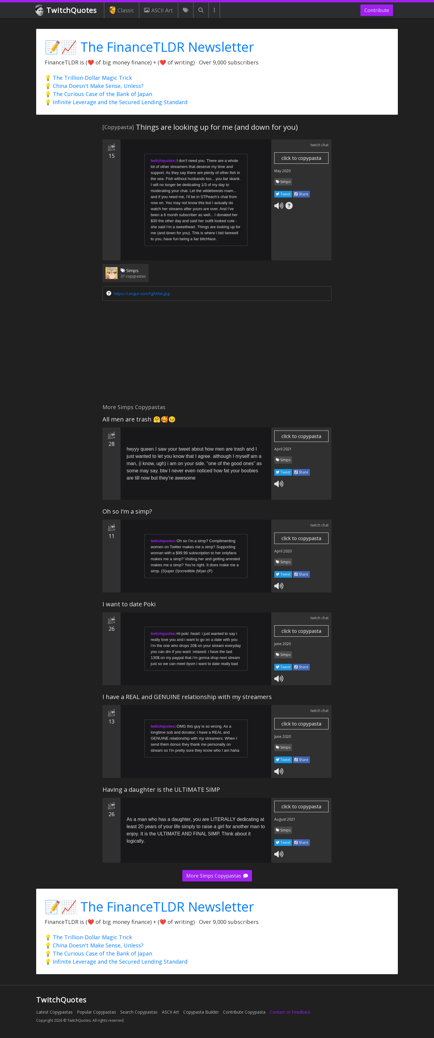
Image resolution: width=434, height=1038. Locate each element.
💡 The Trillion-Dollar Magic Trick (88, 77)
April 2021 (283, 449)
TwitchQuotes (66, 10)
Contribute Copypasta (244, 1012)
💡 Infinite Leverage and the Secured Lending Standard (116, 102)
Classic (121, 10)
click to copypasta (301, 158)
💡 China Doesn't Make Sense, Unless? (94, 85)
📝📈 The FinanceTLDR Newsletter (149, 47)
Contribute (376, 10)
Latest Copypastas (54, 1012)
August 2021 (284, 819)
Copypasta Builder (201, 1012)
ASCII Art (158, 10)
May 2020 (282, 170)
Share (301, 194)
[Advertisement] (217, 354)
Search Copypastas (139, 1012)
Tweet (283, 194)
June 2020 (282, 643)
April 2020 (283, 551)
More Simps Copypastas (217, 875)
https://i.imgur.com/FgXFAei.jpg (141, 293)
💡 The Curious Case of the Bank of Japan (98, 94)
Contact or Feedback (290, 1012)
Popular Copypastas (96, 1012)
